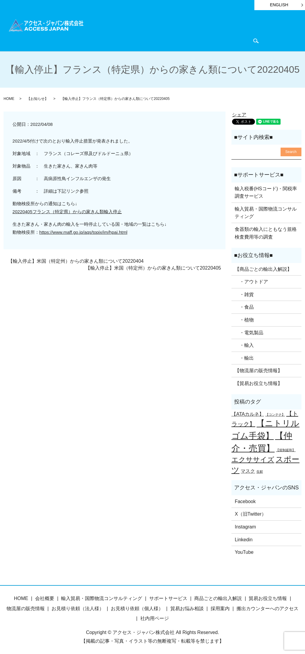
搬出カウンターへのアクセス (267, 607)
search (194, 40)
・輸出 (244, 357)
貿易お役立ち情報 (223, 30)
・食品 (244, 306)
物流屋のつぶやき (110, 40)
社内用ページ (154, 617)
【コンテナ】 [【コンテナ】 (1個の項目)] (275, 413)
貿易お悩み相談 (187, 607)
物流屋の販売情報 (26, 607)
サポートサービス (181, 30)
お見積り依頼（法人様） (78, 607)
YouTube (244, 551)
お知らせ (256, 30)
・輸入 (244, 344)
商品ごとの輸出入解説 (134, 30)
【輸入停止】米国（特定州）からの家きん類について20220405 (153, 267)
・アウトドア (251, 280)
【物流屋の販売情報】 (258, 369)
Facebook (245, 500)
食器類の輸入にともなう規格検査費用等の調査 (266, 232)
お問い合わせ (171, 40)
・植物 (244, 318)
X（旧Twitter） (250, 513)
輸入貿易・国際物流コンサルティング (266, 211)
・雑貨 (244, 293)
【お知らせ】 (37, 98)
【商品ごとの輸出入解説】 (263, 267)
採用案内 (220, 607)
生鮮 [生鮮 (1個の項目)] (259, 470)
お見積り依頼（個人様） (137, 607)
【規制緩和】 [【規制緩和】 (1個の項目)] (285, 449)
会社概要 (143, 40)
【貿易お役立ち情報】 (258, 382)
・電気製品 (249, 331)
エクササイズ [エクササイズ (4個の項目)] (252, 459)
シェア (239, 113)
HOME (98, 30)
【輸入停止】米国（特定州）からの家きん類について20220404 (76, 260)
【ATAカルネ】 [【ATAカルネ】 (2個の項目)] (247, 413)
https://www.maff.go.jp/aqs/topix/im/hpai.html (83, 231)
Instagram (245, 525)
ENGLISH (279, 4)
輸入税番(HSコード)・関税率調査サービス (266, 191)
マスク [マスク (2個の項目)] (248, 469)
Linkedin (244, 538)
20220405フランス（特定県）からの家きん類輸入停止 (67, 210)
